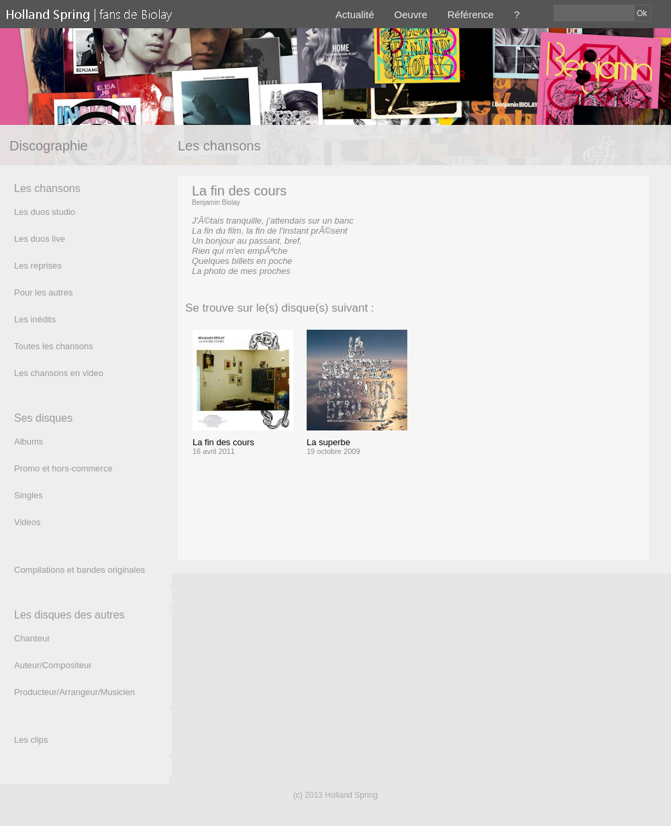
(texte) (305, 271)
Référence (471, 14)
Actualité (355, 14)
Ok (642, 13)
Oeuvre (411, 14)
